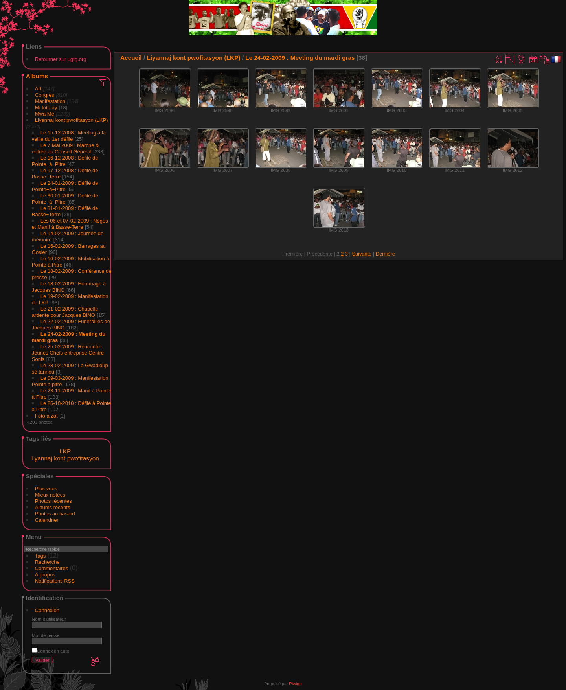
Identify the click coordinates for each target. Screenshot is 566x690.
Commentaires (51, 568)
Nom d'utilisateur (49, 619)
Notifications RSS (55, 581)
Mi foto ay (46, 107)
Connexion (47, 610)
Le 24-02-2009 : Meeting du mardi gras (300, 57)
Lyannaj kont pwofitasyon (65, 458)
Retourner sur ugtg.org (60, 59)
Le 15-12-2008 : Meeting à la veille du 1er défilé (69, 136)
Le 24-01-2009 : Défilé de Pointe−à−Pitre (65, 186)
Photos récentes (53, 501)
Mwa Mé (44, 114)
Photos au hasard (55, 514)
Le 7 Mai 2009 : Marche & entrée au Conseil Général (65, 148)
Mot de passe (46, 635)
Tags (40, 556)
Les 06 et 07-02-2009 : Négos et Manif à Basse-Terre (70, 224)
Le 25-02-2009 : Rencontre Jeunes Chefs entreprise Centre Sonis (68, 353)
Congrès (44, 95)
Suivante (361, 254)
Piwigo (295, 683)
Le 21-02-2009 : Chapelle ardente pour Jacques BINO (65, 312)
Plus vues (46, 488)
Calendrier (47, 520)
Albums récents (52, 507)
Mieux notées (50, 495)
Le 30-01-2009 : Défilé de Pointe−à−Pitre (65, 199)
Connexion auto (50, 650)
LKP (65, 451)
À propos (45, 575)
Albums (37, 76)
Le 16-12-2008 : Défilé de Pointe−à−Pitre (65, 161)
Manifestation (50, 101)
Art (38, 89)
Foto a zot (46, 416)
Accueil (131, 57)
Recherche (47, 562)
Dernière (385, 254)
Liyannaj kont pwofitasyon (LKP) (71, 120)
